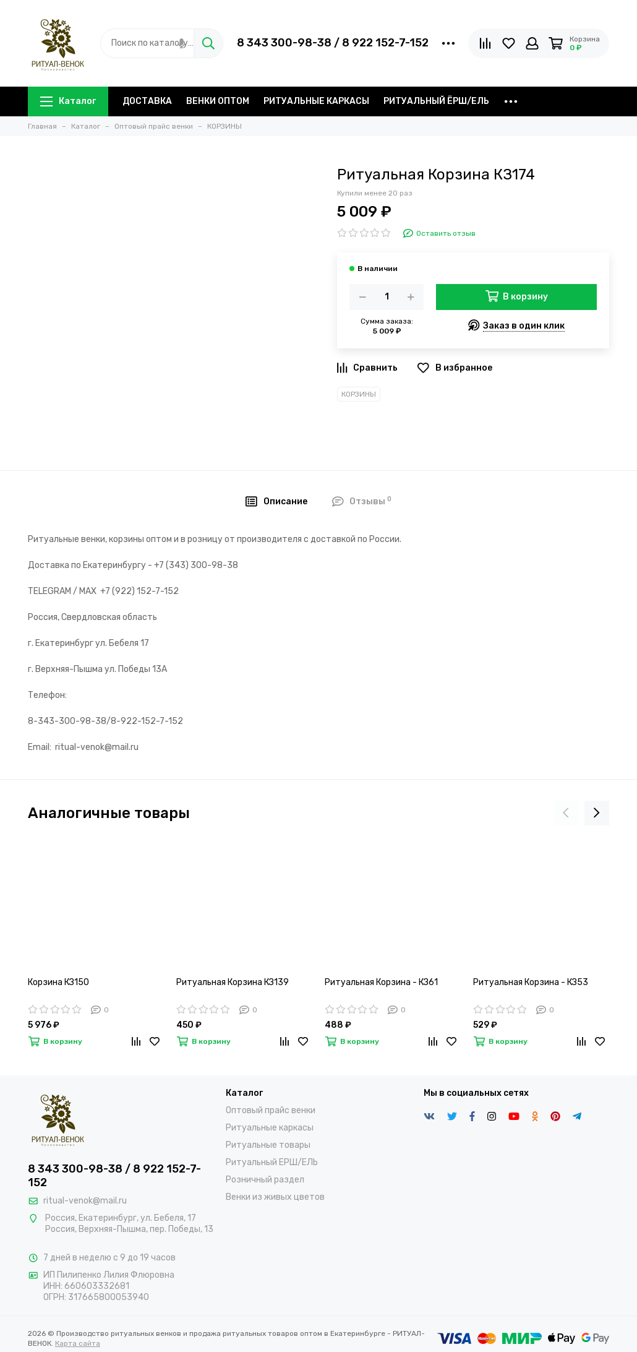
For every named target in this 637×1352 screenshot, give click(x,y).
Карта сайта (77, 1343)
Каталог (68, 101)
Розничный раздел (265, 1179)
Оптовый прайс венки (270, 1110)
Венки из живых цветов (275, 1197)
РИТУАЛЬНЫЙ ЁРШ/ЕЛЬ (436, 101)
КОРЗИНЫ (358, 394)
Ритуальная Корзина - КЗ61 (381, 982)
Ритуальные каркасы (270, 1127)
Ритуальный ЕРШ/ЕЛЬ (272, 1162)
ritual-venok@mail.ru (85, 1200)
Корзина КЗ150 (58, 982)
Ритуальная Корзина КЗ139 (232, 982)
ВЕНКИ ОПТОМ (217, 101)
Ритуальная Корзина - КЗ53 (530, 982)
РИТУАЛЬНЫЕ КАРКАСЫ (316, 101)
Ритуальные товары (268, 1145)
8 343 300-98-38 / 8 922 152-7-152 (333, 43)
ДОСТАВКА (147, 101)
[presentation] (566, 813)
